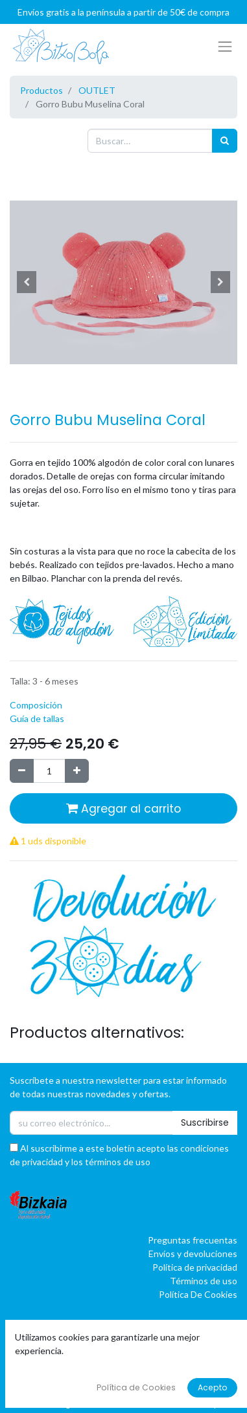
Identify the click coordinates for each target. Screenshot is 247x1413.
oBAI (110, 1403)
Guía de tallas (37, 718)
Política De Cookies (198, 1294)
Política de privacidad (194, 1267)
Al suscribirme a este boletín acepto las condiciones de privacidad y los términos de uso (119, 1155)
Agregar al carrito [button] (123, 808)
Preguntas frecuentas (192, 1239)
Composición (36, 704)
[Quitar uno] (22, 771)
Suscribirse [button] (205, 1122)
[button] (27, 282)
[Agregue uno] (77, 771)
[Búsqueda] (224, 141)
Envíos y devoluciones (192, 1253)
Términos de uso (203, 1280)
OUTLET (96, 90)
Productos (41, 90)
